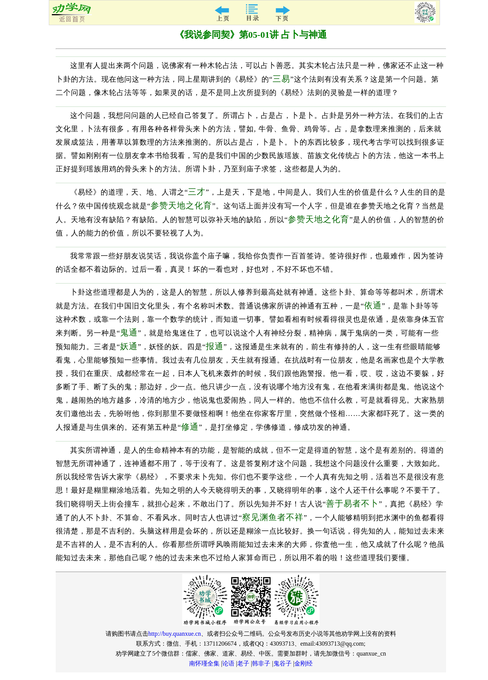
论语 (228, 663)
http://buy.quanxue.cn (174, 633)
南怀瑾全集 (204, 663)
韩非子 (261, 663)
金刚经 (303, 663)
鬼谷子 (282, 663)
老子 (243, 663)
